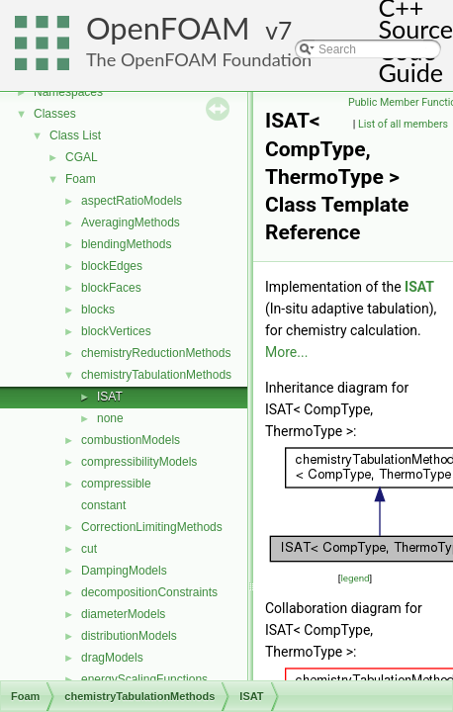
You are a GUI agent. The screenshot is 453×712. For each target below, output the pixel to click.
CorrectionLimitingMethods (152, 527)
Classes (55, 114)
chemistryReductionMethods (155, 353)
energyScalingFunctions (144, 679)
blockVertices (116, 331)
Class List (75, 135)
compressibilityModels (139, 462)
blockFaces (111, 288)
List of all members (403, 124)
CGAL (81, 157)
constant (103, 505)
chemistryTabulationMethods (156, 375)
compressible (116, 483)
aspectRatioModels (131, 201)
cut (89, 549)
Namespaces (68, 92)
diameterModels (123, 614)
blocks (98, 309)
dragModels (112, 658)
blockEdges (111, 266)
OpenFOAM (168, 28)
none (110, 418)
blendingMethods (126, 244)
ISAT (110, 396)
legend (354, 578)
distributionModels (129, 636)
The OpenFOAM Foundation (199, 59)
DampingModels (124, 571)
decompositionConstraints (149, 592)
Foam (80, 179)
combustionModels (130, 440)
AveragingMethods (130, 222)
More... (286, 352)
